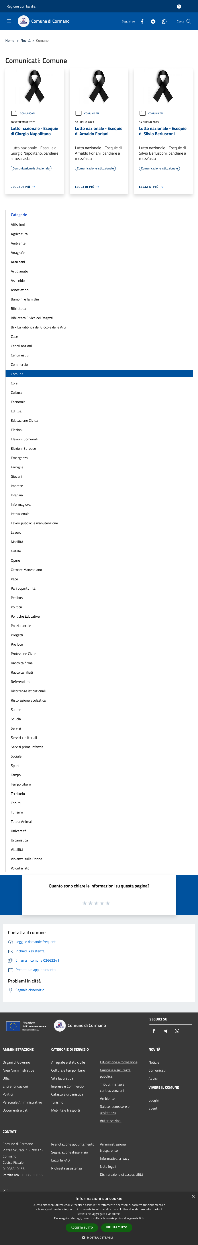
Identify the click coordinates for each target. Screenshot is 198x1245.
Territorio (18, 793)
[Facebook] (140, 21)
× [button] (193, 1196)
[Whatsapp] (162, 21)
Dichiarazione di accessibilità (121, 1174)
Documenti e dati (15, 1110)
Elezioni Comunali (24, 439)
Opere (15, 560)
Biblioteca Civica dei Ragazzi (32, 317)
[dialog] (99, 1218)
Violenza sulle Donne (26, 858)
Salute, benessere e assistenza (114, 1109)
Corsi (14, 383)
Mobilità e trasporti (65, 1110)
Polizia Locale (21, 625)
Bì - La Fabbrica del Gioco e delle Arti (38, 327)
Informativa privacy (114, 1158)
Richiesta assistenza (66, 1168)
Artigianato (19, 271)
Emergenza (19, 457)
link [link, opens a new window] (141, 1218)
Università (18, 830)
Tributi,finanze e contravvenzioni (112, 1087)
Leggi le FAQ (60, 1160)
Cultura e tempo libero (68, 1070)
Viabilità (17, 849)
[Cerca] (188, 21)
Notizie (154, 1062)
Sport (15, 765)
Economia (18, 401)
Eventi (153, 1108)
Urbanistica (19, 840)
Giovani (16, 476)
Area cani (18, 262)
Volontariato (20, 868)
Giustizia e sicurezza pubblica (115, 1073)
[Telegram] (151, 21)
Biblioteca (18, 308)
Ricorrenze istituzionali (28, 691)
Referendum (20, 681)
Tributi (16, 802)
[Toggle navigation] (9, 21)
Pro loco (17, 644)
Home (9, 40)
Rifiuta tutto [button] (116, 1227)
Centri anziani (21, 345)
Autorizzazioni (111, 1120)
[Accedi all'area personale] (179, 6)
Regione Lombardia (21, 6)
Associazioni (20, 289)
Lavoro (16, 532)
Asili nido (18, 280)
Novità (26, 40)
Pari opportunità (23, 588)
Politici (8, 1094)
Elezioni (17, 429)
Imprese (17, 485)
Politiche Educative (25, 616)
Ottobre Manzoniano (26, 569)
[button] (99, 1237)
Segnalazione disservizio (69, 1152)
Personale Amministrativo (22, 1102)
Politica (16, 607)
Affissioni (18, 224)
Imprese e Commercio (67, 1086)
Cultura (16, 392)
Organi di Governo (16, 1062)
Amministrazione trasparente (113, 1147)
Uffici (6, 1078)
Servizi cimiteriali (24, 737)
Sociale (16, 756)
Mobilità (17, 541)
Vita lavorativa (62, 1078)
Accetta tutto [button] (82, 1227)
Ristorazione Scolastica (28, 700)
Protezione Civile (23, 653)
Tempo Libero (21, 784)
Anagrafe (18, 252)
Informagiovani (22, 504)
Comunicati (23, 113)
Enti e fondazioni (15, 1086)
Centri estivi (20, 355)
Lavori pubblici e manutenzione (34, 523)
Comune (17, 373)
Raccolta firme (22, 663)
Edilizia (16, 411)
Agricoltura (19, 234)
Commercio (19, 364)
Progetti (17, 635)
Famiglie (17, 467)
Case (14, 336)
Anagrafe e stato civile (68, 1062)
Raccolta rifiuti (22, 672)
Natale (16, 551)
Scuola (16, 719)
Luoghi (154, 1100)
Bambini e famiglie (25, 299)
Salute (16, 709)
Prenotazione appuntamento (72, 1144)
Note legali (108, 1166)
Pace (14, 579)
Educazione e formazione (118, 1062)
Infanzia (17, 495)
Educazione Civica (24, 420)
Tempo (16, 775)
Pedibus (17, 597)
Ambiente (18, 243)
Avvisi (153, 1078)
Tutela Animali (22, 821)
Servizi (16, 728)
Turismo (17, 812)
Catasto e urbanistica (67, 1094)
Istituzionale (20, 513)
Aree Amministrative (18, 1070)
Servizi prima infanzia (27, 747)
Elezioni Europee (23, 448)
